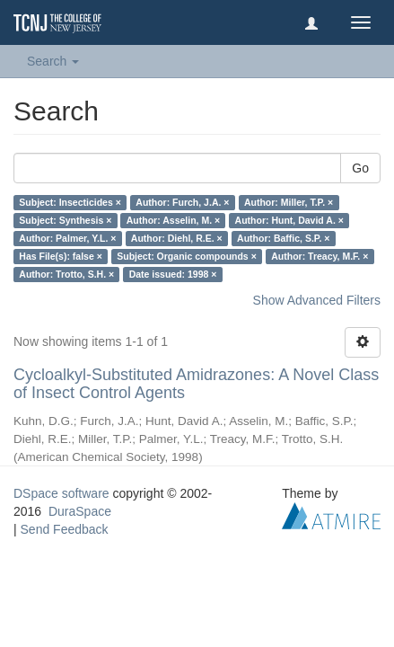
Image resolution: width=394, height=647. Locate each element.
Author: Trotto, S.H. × (66, 274)
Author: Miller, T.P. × (288, 202)
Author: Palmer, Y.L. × (67, 238)
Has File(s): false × (60, 256)
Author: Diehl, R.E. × (177, 238)
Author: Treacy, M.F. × (319, 256)
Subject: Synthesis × (65, 220)
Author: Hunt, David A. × (289, 220)
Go (360, 168)
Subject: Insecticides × (70, 202)
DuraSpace (79, 511)
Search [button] (53, 61)
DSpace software (61, 493)
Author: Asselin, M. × (173, 220)
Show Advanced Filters (317, 300)
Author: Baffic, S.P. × (283, 238)
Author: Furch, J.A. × (182, 202)
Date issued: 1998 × (173, 274)
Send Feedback (65, 529)
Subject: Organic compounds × (186, 256)
